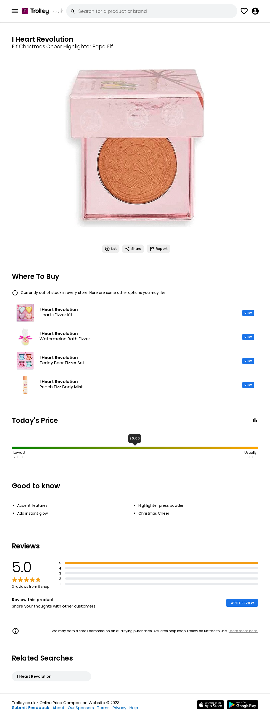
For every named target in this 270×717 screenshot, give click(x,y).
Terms (103, 707)
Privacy (119, 707)
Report (158, 248)
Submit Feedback (30, 707)
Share (133, 248)
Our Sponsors (81, 707)
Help (133, 707)
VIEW (248, 313)
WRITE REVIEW (242, 603)
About (58, 707)
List (111, 248)
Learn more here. (243, 630)
